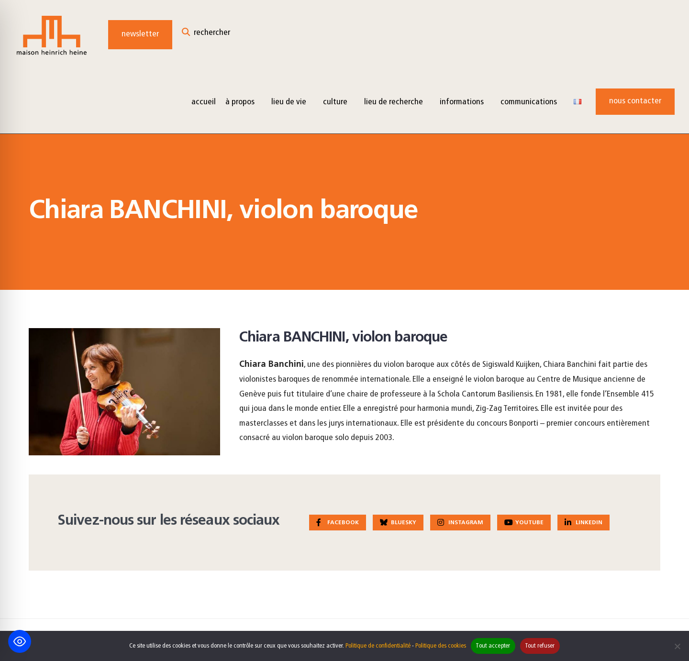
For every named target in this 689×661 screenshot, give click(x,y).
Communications (528, 102)
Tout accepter (493, 646)
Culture (335, 102)
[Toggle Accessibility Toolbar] (19, 641)
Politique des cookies (440, 646)
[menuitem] (244, 101)
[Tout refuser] (677, 646)
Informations (462, 102)
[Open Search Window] (206, 34)
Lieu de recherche (393, 102)
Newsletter (140, 34)
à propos (240, 102)
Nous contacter (635, 101)
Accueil (203, 102)
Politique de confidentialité (378, 646)
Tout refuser (540, 646)
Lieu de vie (288, 102)
